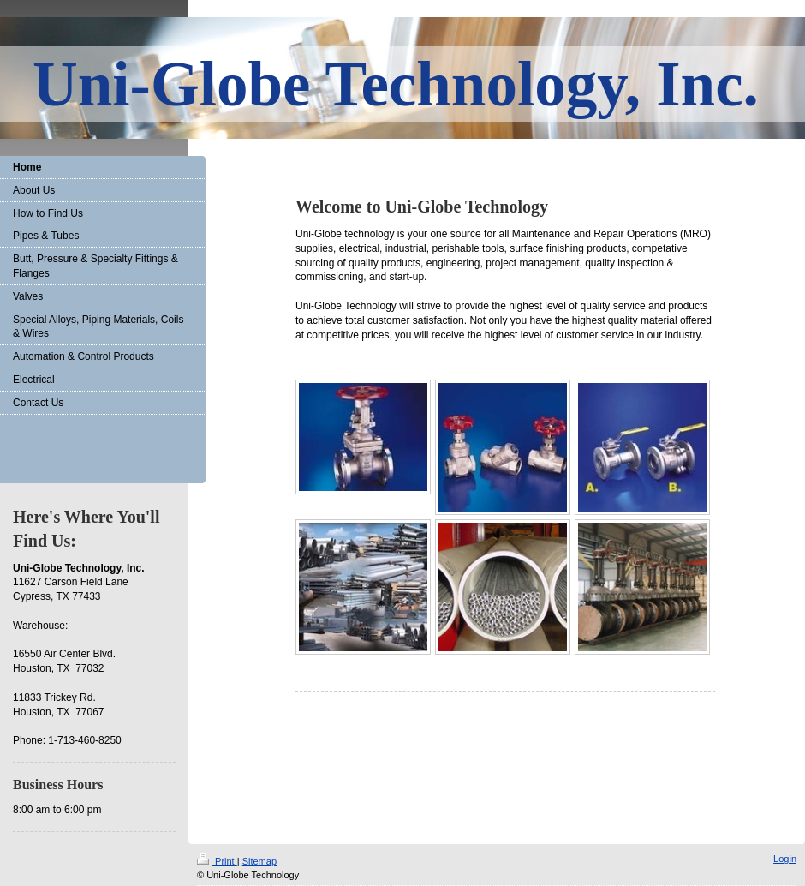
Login (784, 858)
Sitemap (259, 861)
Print (217, 861)
